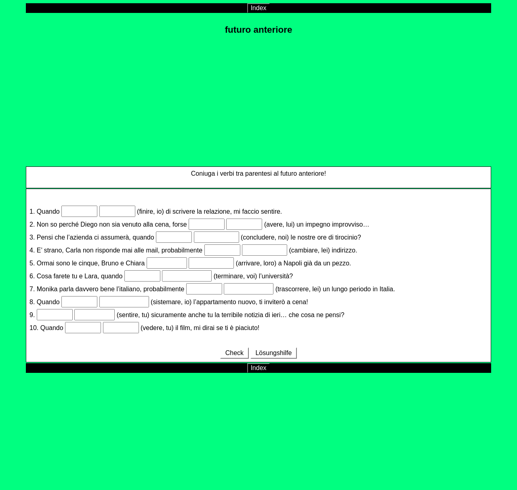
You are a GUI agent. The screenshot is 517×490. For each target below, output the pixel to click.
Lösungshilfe (274, 352)
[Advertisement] (258, 99)
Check (234, 352)
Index (258, 7)
